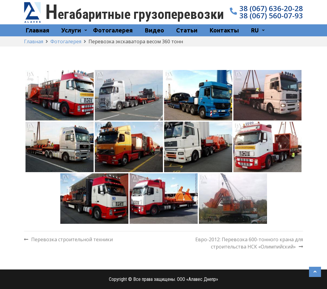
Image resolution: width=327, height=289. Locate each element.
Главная (37, 30)
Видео (154, 30)
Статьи (186, 30)
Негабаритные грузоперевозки (134, 14)
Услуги (71, 30)
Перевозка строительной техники (72, 239)
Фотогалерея (113, 30)
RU (255, 30)
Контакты (224, 30)
